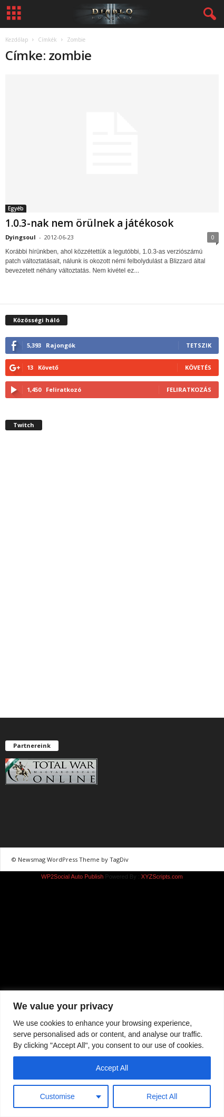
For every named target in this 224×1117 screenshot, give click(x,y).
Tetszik (198, 345)
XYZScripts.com (162, 876)
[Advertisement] (112, 583)
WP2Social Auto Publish (72, 876)
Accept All (112, 1068)
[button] (207, 14)
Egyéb (16, 208)
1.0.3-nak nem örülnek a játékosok (89, 223)
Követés (198, 367)
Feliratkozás (189, 389)
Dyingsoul (20, 237)
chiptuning (150, 859)
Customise (57, 1096)
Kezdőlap (16, 39)
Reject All (162, 1096)
